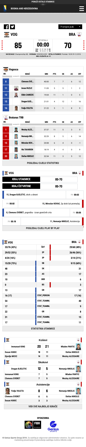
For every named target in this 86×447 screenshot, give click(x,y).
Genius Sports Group (53, 426)
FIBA (33, 426)
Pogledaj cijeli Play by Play (43, 228)
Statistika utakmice (43, 328)
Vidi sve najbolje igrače (43, 406)
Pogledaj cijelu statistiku (43, 163)
